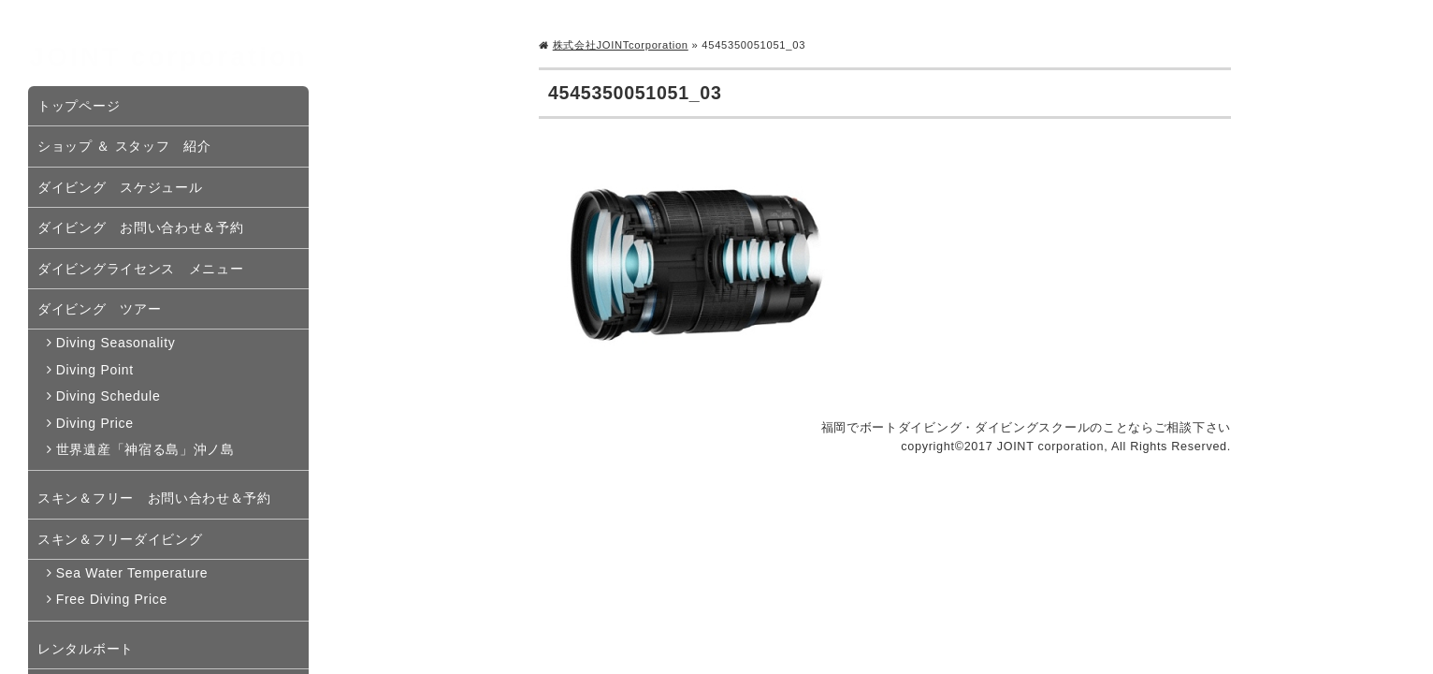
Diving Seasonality (116, 342)
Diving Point (95, 369)
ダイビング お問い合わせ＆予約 (140, 227)
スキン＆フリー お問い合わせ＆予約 (154, 498)
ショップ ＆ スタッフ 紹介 (124, 146)
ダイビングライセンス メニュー (140, 268)
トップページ (78, 105)
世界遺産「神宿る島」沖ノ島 (145, 449)
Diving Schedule (108, 395)
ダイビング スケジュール (119, 187)
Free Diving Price (111, 599)
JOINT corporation (169, 56)
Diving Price (95, 423)
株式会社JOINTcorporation (620, 45)
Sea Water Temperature (132, 572)
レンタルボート (85, 648)
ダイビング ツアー (99, 308)
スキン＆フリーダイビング (119, 539)
